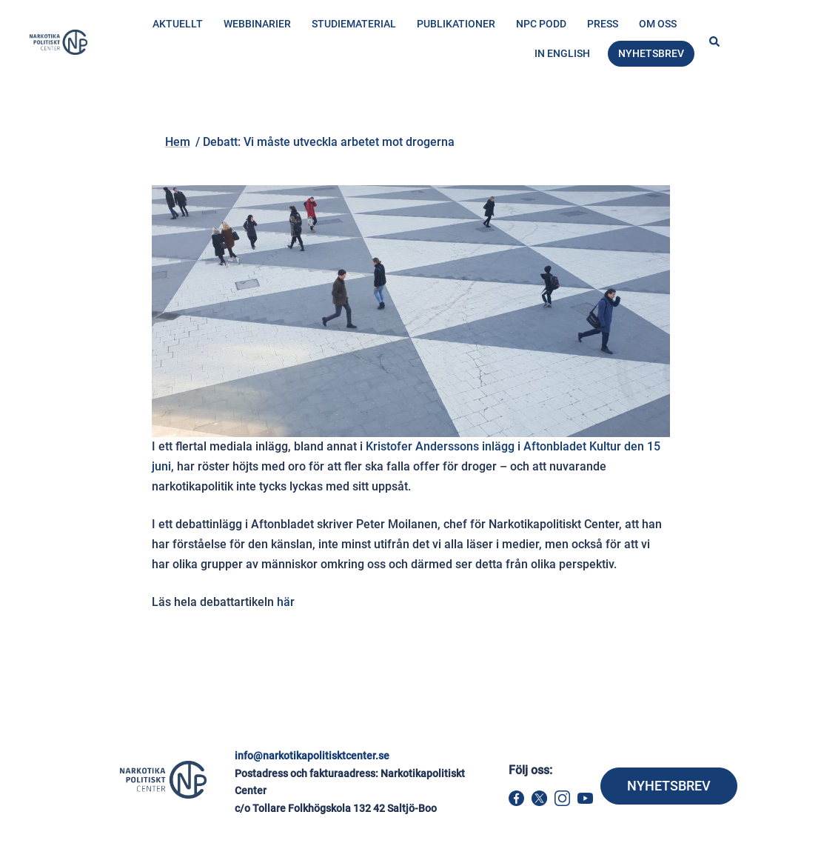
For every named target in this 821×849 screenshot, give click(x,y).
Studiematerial (354, 24)
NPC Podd (541, 24)
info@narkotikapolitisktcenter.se (312, 756)
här (286, 602)
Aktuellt (178, 24)
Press (602, 24)
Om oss (658, 24)
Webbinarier (257, 24)
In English (562, 53)
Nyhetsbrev (651, 53)
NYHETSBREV (669, 785)
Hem (182, 116)
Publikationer (456, 24)
